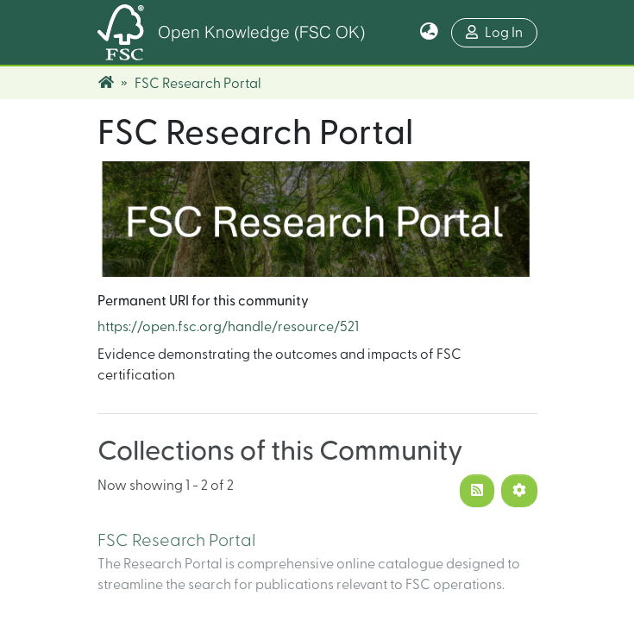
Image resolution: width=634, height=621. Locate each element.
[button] (429, 32)
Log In (501, 31)
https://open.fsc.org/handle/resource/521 (228, 327)
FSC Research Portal (176, 540)
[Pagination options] (519, 490)
